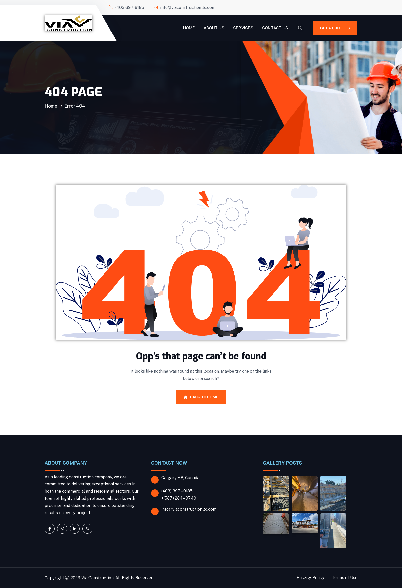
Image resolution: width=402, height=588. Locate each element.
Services (243, 28)
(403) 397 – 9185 (177, 491)
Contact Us (275, 28)
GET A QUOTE (335, 28)
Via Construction (97, 577)
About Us (214, 28)
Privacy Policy (310, 577)
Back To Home (201, 397)
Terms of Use (344, 577)
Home (189, 28)
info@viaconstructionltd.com (187, 7)
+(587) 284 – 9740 (178, 498)
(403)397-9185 (129, 7)
